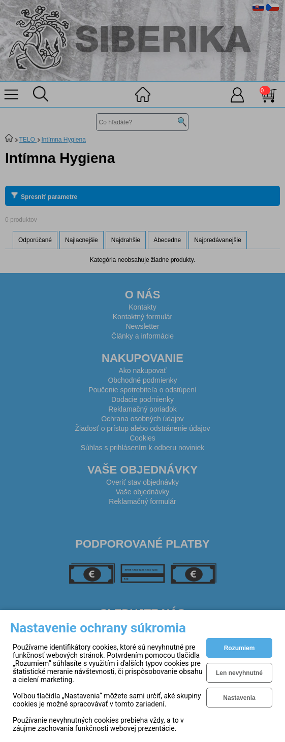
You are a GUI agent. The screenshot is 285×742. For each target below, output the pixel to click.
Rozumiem (239, 648)
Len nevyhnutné (239, 673)
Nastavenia (239, 697)
